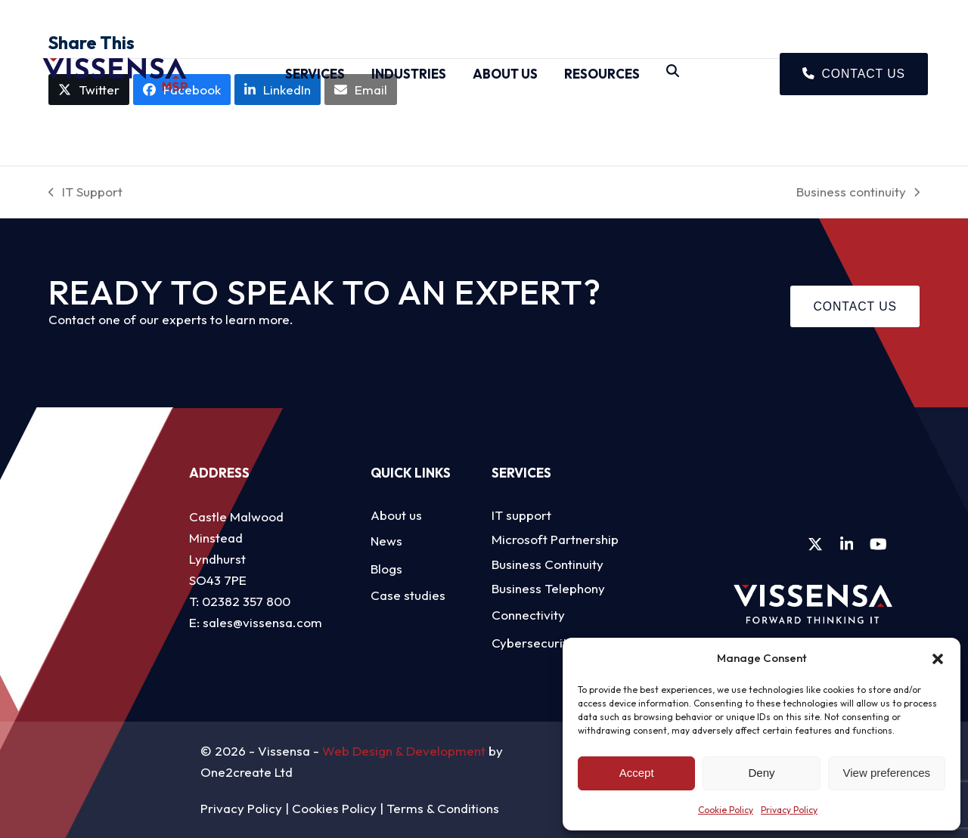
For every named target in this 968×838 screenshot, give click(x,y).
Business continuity (858, 193)
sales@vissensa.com (262, 622)
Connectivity (528, 615)
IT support (521, 515)
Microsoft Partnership (555, 539)
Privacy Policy (789, 809)
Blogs (386, 569)
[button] (937, 658)
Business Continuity (547, 564)
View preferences (887, 772)
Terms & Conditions (442, 808)
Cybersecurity (533, 643)
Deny (761, 772)
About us (396, 515)
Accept (636, 772)
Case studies (408, 595)
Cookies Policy (334, 808)
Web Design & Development (404, 751)
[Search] (672, 74)
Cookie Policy (725, 809)
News (386, 541)
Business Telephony (548, 588)
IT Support (85, 193)
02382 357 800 (246, 601)
